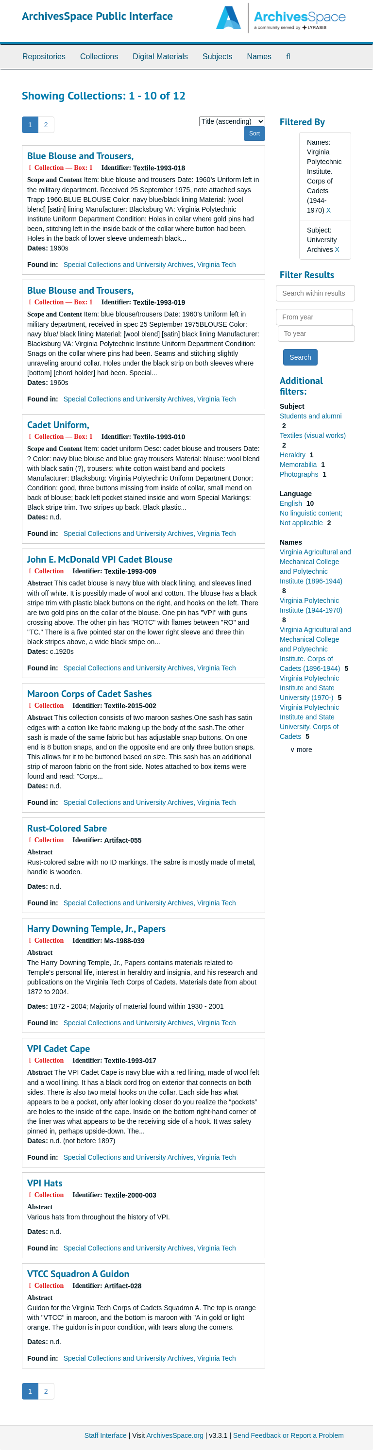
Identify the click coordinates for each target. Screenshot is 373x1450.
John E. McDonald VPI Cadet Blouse (99, 559)
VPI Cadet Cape (58, 1048)
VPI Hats (45, 1183)
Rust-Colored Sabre (67, 828)
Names (259, 56)
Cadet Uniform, (58, 424)
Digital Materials (160, 56)
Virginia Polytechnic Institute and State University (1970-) (309, 687)
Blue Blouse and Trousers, (80, 156)
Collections (99, 56)
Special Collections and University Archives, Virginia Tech (150, 264)
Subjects (217, 56)
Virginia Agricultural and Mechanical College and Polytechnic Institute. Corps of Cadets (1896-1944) (315, 649)
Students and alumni (311, 416)
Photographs (300, 474)
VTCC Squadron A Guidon (78, 1273)
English (292, 503)
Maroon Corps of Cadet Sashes (89, 693)
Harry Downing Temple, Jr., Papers (96, 928)
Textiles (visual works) (313, 435)
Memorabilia (299, 464)
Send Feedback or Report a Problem (288, 1435)
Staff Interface (106, 1435)
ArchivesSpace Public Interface (97, 15)
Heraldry (293, 455)
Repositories (44, 56)
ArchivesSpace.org (174, 1435)
